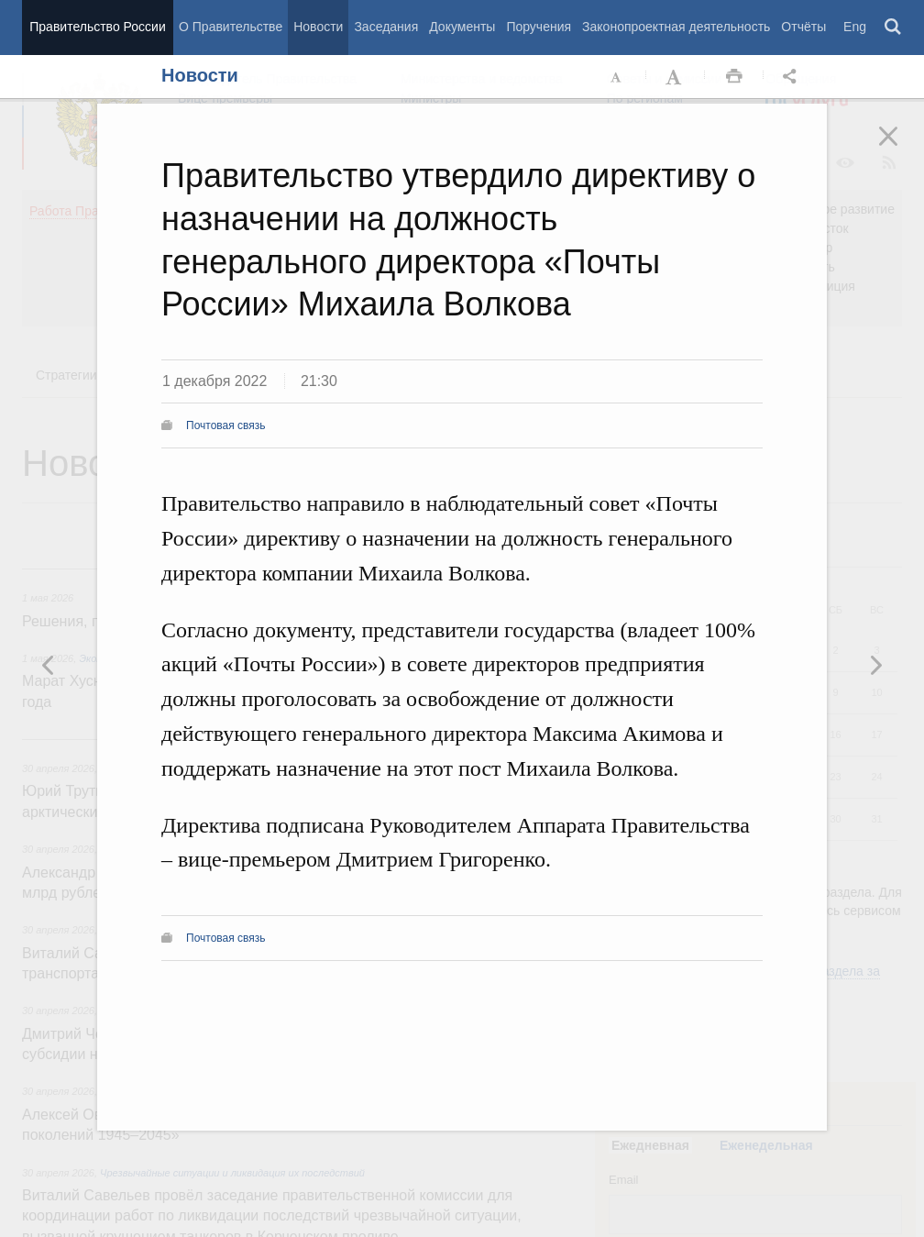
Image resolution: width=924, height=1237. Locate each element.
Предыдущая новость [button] (875, 664)
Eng (854, 26)
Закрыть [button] (901, 149)
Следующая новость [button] (48, 664)
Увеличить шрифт (676, 77)
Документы (462, 26)
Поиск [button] (894, 27)
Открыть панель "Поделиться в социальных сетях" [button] (793, 77)
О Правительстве (230, 26)
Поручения (538, 26)
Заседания (386, 26)
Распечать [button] (734, 77)
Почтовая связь (226, 425)
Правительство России (97, 26)
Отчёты (803, 26)
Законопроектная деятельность (676, 26)
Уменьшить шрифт (617, 77)
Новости (318, 26)
